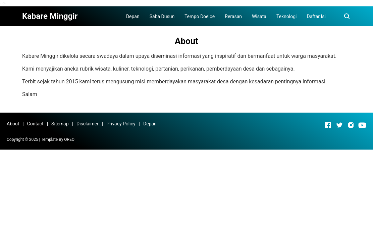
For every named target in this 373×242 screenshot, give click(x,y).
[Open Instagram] (351, 125)
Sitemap (59, 123)
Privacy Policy (120, 123)
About (13, 123)
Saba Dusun (162, 16)
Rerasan (233, 16)
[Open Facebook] (328, 125)
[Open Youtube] (362, 125)
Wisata (259, 16)
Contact (35, 123)
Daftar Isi (316, 16)
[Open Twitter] (339, 125)
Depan (133, 16)
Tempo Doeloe (199, 16)
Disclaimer (87, 123)
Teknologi (286, 16)
